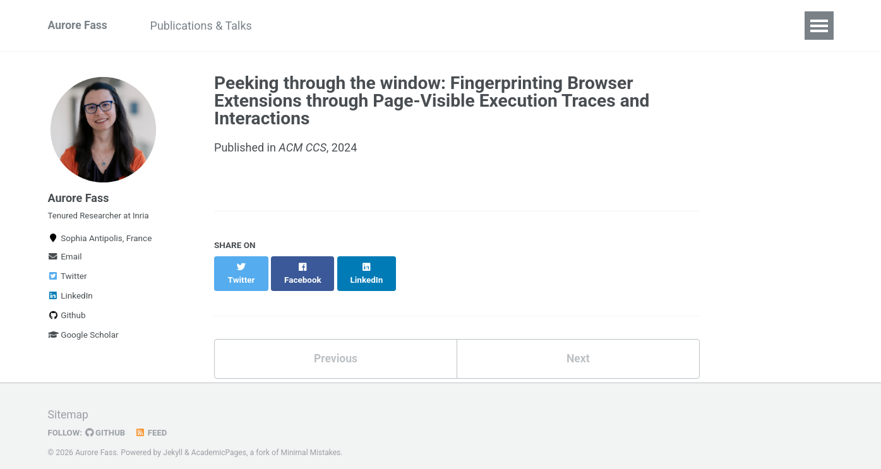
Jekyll (173, 440)
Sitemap (69, 403)
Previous (335, 346)
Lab (414, 25)
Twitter (67, 281)
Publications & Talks (205, 25)
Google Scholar (83, 340)
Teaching (470, 25)
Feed (152, 421)
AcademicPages (220, 440)
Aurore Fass (78, 25)
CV (604, 25)
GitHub (106, 421)
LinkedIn (70, 300)
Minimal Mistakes (313, 440)
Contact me (545, 25)
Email (65, 261)
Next (578, 346)
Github (67, 320)
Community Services (331, 25)
